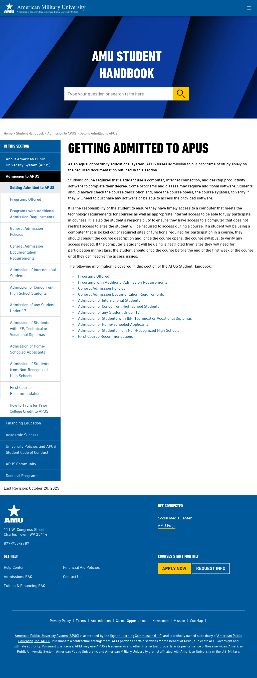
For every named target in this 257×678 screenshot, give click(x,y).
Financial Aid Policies (81, 567)
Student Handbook (30, 133)
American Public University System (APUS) (47, 635)
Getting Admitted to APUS (32, 187)
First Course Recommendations (26, 390)
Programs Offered (25, 199)
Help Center (14, 567)
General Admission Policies (26, 231)
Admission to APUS (61, 133)
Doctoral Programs (22, 475)
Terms (81, 620)
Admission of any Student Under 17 (32, 307)
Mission (179, 620)
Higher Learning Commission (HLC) (136, 635)
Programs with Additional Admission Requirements (32, 213)
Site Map (196, 620)
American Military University (14, 513)
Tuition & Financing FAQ (25, 585)
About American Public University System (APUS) (28, 162)
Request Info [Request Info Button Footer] (210, 568)
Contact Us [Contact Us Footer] (72, 576)
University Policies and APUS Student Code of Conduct (31, 449)
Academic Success (22, 434)
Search (181, 93)
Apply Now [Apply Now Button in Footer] (174, 568)
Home (8, 133)
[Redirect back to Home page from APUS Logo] (47, 8)
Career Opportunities (131, 620)
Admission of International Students (33, 272)
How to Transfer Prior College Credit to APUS (29, 408)
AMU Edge (166, 525)
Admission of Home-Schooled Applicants (27, 349)
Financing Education (23, 423)
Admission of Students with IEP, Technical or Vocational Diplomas (29, 328)
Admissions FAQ (18, 576)
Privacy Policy (60, 620)
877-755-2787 (16, 543)
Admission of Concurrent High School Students (32, 290)
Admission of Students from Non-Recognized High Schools (29, 369)
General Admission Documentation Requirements (26, 252)
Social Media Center (175, 518)
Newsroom (160, 620)
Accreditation (101, 620)
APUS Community (21, 464)
